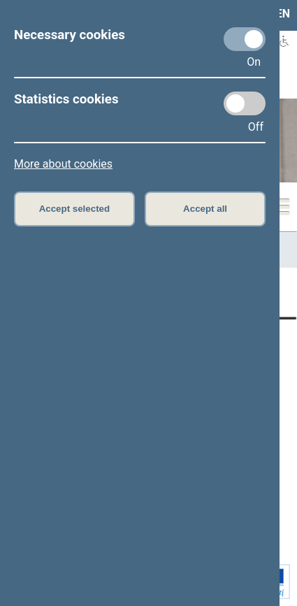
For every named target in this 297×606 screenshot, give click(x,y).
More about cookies (63, 164)
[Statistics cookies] (245, 103)
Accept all (205, 208)
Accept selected (74, 208)
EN (283, 13)
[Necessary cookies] (245, 39)
